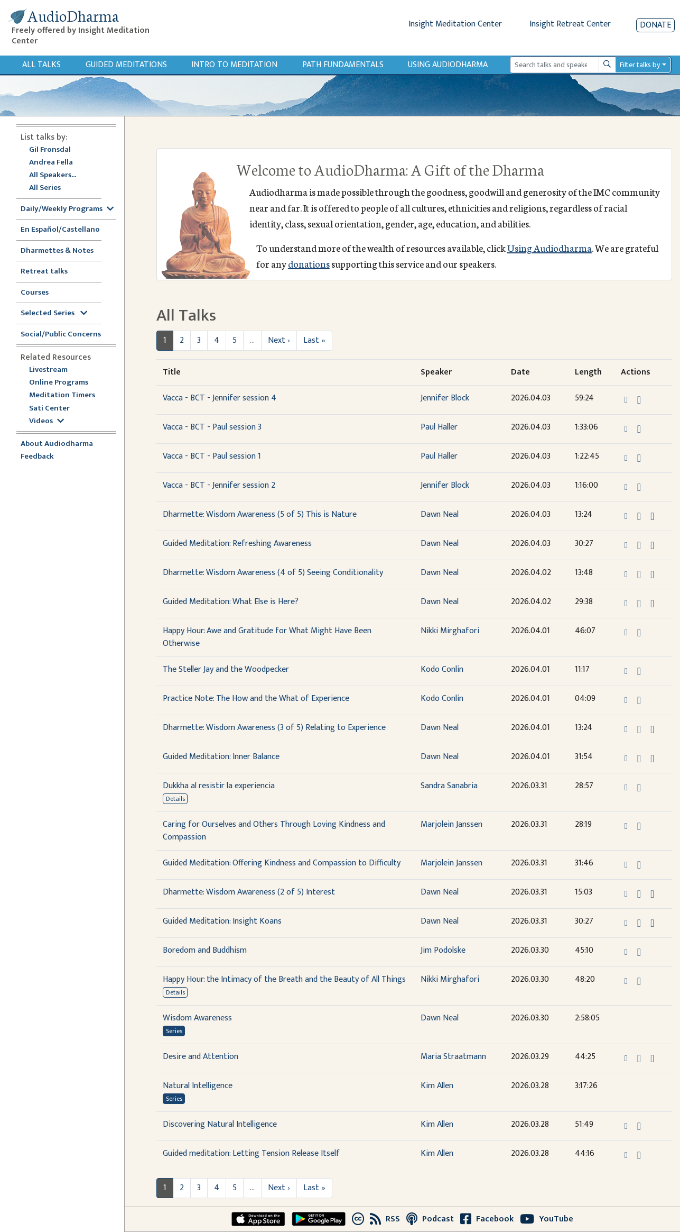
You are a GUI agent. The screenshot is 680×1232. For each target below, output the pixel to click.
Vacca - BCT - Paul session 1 (212, 456)
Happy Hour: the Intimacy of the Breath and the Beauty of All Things (284, 979)
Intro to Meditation (234, 65)
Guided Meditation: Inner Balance (221, 757)
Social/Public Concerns (61, 334)
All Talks (41, 65)
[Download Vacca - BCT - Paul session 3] (639, 429)
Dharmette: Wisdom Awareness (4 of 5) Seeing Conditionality (273, 572)
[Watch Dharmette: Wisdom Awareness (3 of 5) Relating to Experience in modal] (652, 729)
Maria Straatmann (453, 1057)
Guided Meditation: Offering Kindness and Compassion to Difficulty (281, 863)
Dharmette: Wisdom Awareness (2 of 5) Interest (249, 892)
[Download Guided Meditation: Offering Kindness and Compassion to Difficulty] (639, 865)
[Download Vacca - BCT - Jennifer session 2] (639, 487)
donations (309, 263)
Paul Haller (439, 427)
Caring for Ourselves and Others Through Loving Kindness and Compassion (274, 830)
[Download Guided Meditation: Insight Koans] (639, 923)
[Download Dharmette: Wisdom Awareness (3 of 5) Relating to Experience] (639, 729)
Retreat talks (44, 272)
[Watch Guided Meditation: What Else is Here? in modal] (652, 603)
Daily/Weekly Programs (67, 209)
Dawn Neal (440, 514)
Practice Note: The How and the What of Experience (256, 698)
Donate (655, 25)
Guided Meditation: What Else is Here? (231, 602)
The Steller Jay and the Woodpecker (226, 669)
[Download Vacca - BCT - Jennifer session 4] (639, 400)
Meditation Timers (62, 395)
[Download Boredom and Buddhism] (639, 952)
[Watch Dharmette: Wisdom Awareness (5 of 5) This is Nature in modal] (652, 516)
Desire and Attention (200, 1057)
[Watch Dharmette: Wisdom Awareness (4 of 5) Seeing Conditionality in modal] (652, 574)
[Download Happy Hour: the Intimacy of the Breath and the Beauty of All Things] (639, 981)
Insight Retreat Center (570, 24)
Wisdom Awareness (197, 1018)
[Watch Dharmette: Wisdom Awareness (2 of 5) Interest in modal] (652, 894)
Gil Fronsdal (50, 150)
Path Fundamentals (343, 65)
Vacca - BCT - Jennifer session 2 (219, 485)
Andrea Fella (51, 163)
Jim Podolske (443, 950)
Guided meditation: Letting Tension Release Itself (251, 1153)
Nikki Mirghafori (450, 631)
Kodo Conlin (442, 669)
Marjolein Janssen (451, 824)
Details (175, 798)
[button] (627, 399)
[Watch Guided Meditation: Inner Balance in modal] (652, 758)
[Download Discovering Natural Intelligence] (639, 1126)
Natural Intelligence (197, 1086)
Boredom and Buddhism (205, 950)
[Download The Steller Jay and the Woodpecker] (639, 671)
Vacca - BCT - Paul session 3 (212, 427)
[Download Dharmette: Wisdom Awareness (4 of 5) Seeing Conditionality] (639, 574)
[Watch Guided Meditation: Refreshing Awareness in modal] (652, 545)
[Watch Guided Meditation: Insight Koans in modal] (652, 923)
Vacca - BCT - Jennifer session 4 (219, 398)
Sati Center (49, 409)
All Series (45, 188)
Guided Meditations (126, 65)
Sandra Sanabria (449, 786)
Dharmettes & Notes (57, 251)
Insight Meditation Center (455, 24)
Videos (46, 421)
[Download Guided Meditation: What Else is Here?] (639, 604)
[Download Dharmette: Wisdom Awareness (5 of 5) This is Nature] (639, 516)
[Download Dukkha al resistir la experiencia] (639, 788)
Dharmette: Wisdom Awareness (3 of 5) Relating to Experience (274, 727)
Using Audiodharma (448, 65)
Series (174, 1031)
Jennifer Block (445, 398)
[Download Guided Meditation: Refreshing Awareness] (639, 545)
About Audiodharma (57, 444)
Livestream (48, 370)
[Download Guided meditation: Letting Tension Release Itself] (639, 1155)
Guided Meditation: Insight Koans (222, 921)
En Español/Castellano (60, 230)
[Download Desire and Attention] (639, 1058)
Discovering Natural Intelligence (220, 1124)
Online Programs (58, 383)
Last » (314, 340)
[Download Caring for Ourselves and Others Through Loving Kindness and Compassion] (639, 826)
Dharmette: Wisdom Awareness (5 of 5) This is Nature (260, 514)
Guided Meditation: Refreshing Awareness (237, 543)
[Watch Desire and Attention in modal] (652, 1058)
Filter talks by (640, 65)
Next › (279, 340)
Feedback (37, 457)
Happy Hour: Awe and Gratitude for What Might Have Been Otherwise (267, 637)
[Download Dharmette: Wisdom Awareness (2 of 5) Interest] (639, 894)
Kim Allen (437, 1086)
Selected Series (54, 313)
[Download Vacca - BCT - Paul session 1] (639, 458)
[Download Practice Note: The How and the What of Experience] (639, 700)
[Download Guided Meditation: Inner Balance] (639, 758)
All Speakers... (52, 175)
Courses (35, 293)
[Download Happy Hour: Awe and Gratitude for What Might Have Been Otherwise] (639, 633)
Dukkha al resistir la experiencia (219, 786)
